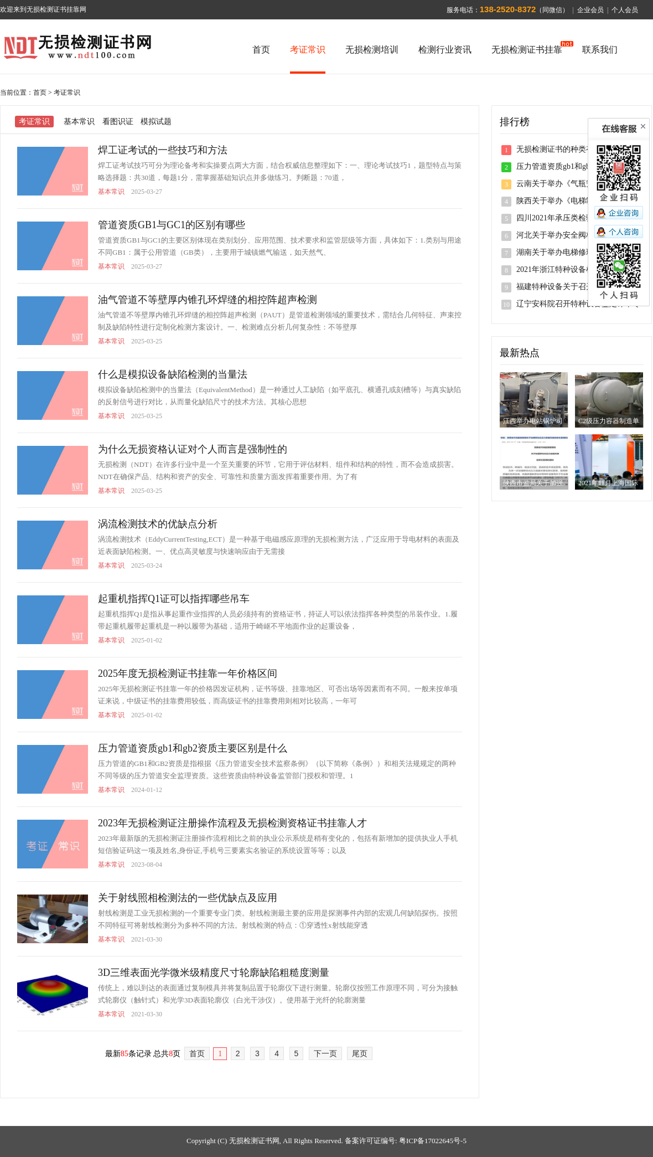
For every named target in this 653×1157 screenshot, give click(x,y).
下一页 (325, 1053)
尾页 (359, 1053)
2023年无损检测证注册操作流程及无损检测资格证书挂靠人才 (232, 823)
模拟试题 (156, 121)
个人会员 (624, 10)
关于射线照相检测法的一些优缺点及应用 (187, 897)
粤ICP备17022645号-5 (433, 1141)
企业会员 (590, 10)
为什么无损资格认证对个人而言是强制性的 (192, 449)
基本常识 (79, 121)
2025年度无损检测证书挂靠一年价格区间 (187, 673)
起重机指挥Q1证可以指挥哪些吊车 (174, 598)
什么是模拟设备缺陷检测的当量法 (172, 374)
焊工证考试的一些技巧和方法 (162, 150)
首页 (261, 49)
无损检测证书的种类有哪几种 (566, 149)
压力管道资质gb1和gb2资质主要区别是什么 (192, 748)
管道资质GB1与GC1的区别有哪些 (171, 224)
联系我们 (600, 49)
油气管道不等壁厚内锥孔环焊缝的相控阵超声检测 (207, 299)
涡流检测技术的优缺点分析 (157, 523)
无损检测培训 (371, 49)
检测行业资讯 (444, 49)
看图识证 (117, 121)
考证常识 (307, 49)
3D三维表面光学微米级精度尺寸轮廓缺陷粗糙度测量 (213, 972)
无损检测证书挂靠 (526, 49)
